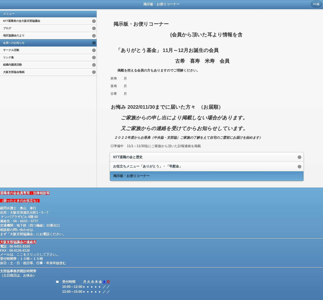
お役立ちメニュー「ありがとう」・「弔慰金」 (147, 166)
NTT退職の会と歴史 (128, 157)
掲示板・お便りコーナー (131, 176)
